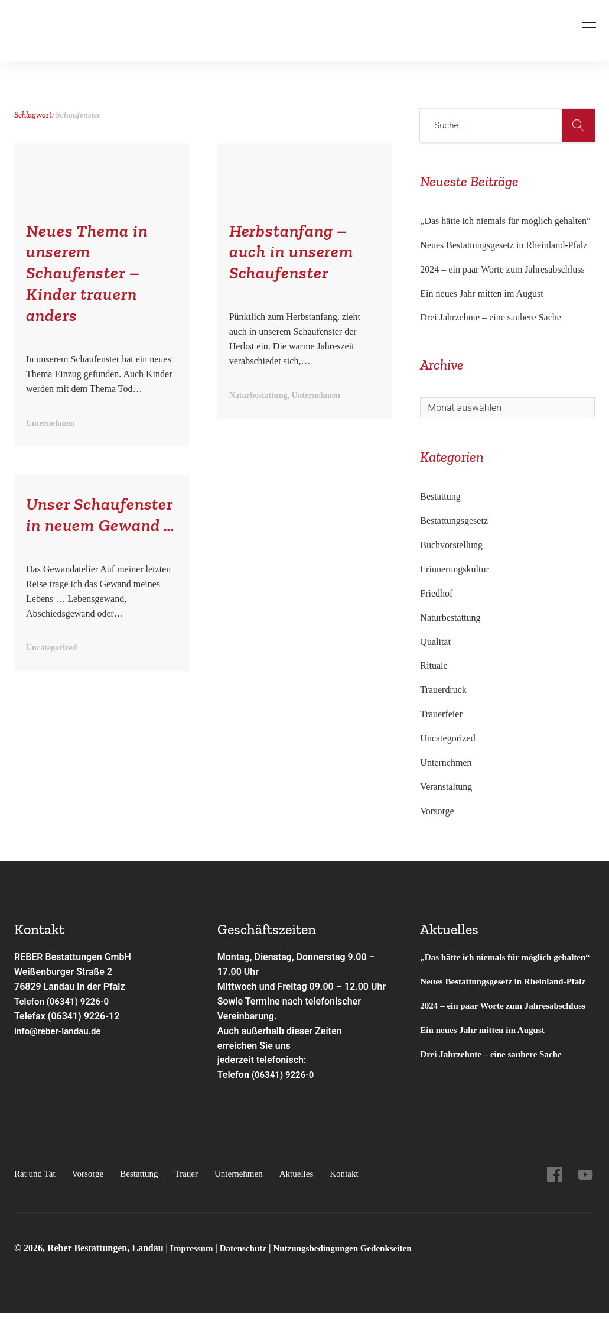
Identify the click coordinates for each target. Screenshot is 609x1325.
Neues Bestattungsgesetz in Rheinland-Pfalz (505, 245)
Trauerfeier (441, 714)
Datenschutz (247, 1260)
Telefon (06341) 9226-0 (64, 1001)
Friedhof (436, 593)
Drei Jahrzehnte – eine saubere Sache (490, 317)
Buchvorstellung (451, 545)
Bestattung (440, 496)
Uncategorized (447, 738)
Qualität (435, 642)
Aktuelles (309, 1186)
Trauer (194, 1186)
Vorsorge (437, 811)
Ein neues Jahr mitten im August (481, 294)
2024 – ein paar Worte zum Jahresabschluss (502, 269)
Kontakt (359, 1186)
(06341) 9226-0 (285, 1074)
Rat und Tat (36, 1186)
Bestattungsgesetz (454, 521)
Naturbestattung (450, 618)
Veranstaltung (446, 787)
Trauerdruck (443, 690)
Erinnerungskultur (454, 569)
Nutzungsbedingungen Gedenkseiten (352, 1260)
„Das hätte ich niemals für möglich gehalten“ (505, 221)
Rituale (433, 665)
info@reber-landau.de (60, 1030)
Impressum (194, 1260)
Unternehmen (445, 762)
